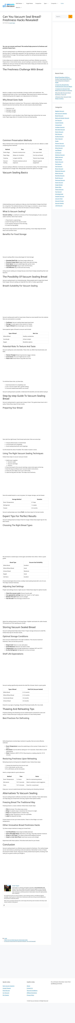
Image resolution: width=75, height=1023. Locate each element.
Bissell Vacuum (59, 116)
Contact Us (30, 988)
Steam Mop (58, 187)
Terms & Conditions (32, 990)
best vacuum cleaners (61, 113)
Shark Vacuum (59, 182)
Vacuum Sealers (59, 203)
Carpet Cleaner (59, 122)
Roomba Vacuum (59, 175)
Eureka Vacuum (59, 136)
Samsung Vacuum (60, 180)
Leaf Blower (58, 150)
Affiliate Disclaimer (32, 993)
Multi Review (20, 3)
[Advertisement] (25, 35)
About (28, 986)
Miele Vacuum (59, 157)
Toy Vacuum (58, 192)
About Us (19, 7)
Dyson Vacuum (59, 132)
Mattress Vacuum (60, 155)
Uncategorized (59, 194)
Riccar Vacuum (59, 169)
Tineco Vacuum (59, 189)
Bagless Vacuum (59, 111)
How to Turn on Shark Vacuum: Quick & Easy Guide (15, 940)
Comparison (38, 3)
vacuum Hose (59, 198)
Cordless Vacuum (59, 127)
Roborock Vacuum (60, 171)
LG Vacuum (58, 152)
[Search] (70, 16)
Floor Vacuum (59, 139)
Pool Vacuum (58, 166)
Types (47, 3)
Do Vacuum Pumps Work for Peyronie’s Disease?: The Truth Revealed (20, 941)
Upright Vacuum (59, 196)
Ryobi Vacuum (59, 178)
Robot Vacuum (59, 173)
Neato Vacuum (59, 162)
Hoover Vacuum (59, 143)
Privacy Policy (30, 995)
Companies (55, 3)
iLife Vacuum (58, 205)
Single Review (29, 3)
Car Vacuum (58, 120)
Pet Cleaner (58, 164)
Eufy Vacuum (58, 134)
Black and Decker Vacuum (62, 118)
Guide (62, 3)
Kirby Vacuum (59, 148)
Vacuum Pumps (59, 201)
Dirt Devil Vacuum (60, 129)
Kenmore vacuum (60, 145)
